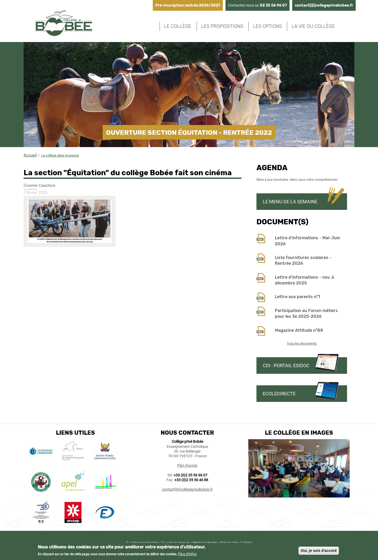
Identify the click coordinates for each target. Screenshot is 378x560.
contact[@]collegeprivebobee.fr (324, 5)
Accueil (30, 155)
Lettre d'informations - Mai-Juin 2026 (307, 240)
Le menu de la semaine (290, 201)
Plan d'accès (187, 465)
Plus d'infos (187, 555)
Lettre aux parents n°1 (297, 296)
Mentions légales (205, 543)
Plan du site (228, 543)
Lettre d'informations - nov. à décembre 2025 (304, 280)
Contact (246, 543)
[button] (70, 249)
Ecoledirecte (279, 393)
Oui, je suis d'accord (319, 551)
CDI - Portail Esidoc (286, 365)
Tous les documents (302, 343)
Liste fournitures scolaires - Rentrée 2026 (303, 260)
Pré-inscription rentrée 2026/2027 (187, 5)
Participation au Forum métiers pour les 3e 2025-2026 (306, 313)
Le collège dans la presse (60, 155)
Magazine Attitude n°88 (299, 330)
